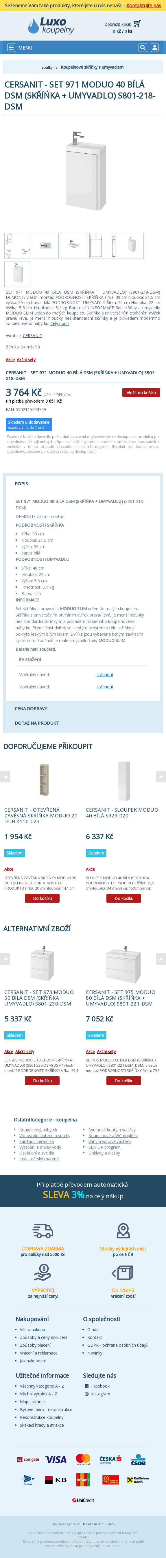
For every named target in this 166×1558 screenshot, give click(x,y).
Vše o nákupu (32, 1329)
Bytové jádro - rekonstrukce (46, 1409)
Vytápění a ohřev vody (40, 1147)
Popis (21, 483)
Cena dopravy (31, 708)
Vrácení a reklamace (39, 1353)
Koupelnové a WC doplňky (113, 1135)
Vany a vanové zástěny (109, 1141)
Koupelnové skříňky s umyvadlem (92, 67)
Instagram (97, 1394)
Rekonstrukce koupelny (41, 1417)
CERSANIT (32, 335)
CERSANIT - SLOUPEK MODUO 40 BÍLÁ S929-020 (122, 812)
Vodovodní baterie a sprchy (44, 1135)
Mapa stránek (33, 1401)
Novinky (94, 1353)
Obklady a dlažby (104, 1153)
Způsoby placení (35, 1345)
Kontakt (94, 1337)
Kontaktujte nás (143, 5)
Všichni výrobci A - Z (38, 1394)
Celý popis (59, 323)
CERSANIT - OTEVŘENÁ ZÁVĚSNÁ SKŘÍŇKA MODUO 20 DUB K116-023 (41, 815)
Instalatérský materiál (39, 1158)
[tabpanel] (42, 831)
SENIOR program (104, 1147)
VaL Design (85, 1524)
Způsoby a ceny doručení (43, 1337)
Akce (10, 359)
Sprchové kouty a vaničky (112, 1129)
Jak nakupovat (33, 1361)
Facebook (97, 1386)
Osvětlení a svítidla (36, 1153)
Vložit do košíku (141, 392)
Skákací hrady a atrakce (42, 1425)
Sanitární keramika (36, 1141)
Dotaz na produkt (37, 723)
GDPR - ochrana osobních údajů (117, 1345)
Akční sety (26, 359)
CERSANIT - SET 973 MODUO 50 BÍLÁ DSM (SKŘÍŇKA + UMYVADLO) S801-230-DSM (39, 998)
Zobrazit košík (118, 24)
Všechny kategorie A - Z (42, 1386)
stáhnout (105, 674)
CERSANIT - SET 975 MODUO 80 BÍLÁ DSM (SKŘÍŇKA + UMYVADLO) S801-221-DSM (120, 998)
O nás (92, 1329)
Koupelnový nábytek (38, 1129)
